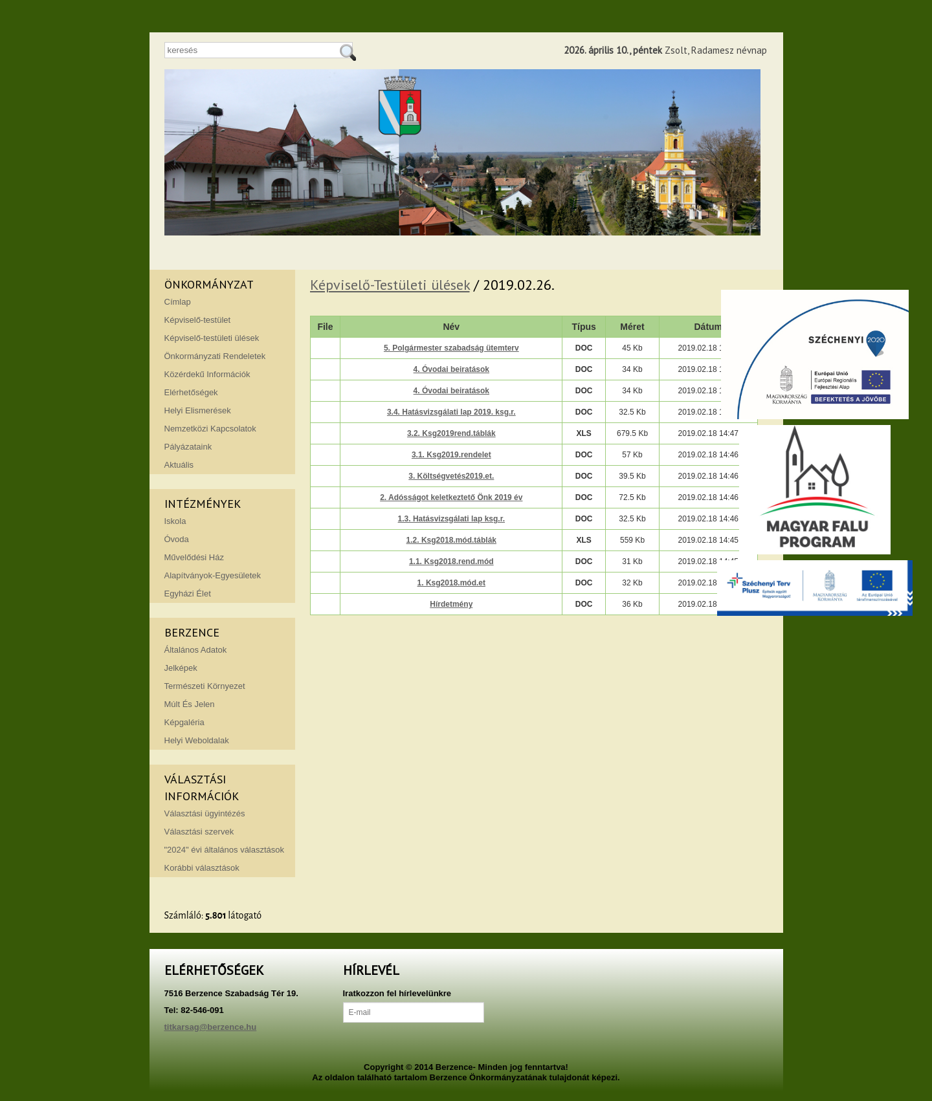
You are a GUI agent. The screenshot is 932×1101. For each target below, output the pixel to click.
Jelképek (180, 668)
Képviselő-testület (197, 320)
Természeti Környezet (204, 686)
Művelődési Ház (194, 557)
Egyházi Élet (187, 593)
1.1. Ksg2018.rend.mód (451, 561)
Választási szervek (199, 831)
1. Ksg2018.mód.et (451, 582)
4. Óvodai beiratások (451, 369)
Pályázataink (188, 447)
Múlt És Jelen (189, 704)
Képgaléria (184, 722)
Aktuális (179, 465)
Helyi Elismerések (197, 410)
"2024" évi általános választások (224, 850)
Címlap (177, 302)
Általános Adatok (195, 650)
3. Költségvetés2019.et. (451, 476)
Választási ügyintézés (204, 813)
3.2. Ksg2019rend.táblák (451, 433)
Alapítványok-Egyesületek (212, 575)
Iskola (175, 521)
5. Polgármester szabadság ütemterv (451, 348)
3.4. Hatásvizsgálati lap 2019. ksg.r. (451, 412)
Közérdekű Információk (207, 374)
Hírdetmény (451, 604)
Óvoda (176, 539)
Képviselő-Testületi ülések (390, 285)
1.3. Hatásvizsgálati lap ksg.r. (451, 518)
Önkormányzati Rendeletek (215, 356)
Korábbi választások (201, 868)
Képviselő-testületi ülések (212, 338)
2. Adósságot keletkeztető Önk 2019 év (451, 497)
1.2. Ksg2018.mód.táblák (451, 540)
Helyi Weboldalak (196, 740)
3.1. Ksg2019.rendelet (451, 454)
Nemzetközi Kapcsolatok (210, 428)
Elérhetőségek (191, 392)
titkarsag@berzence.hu (210, 1027)
